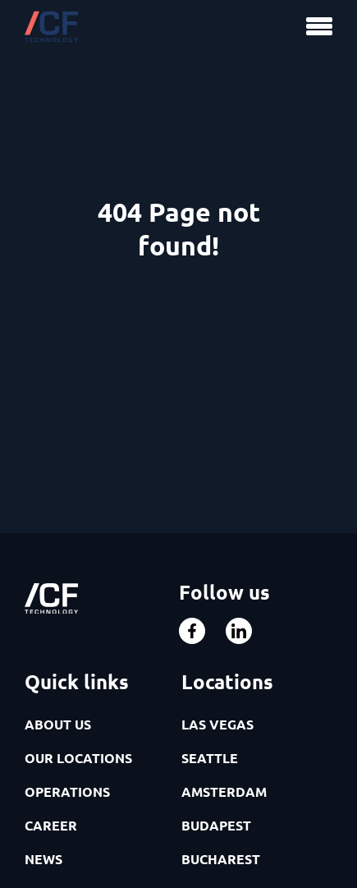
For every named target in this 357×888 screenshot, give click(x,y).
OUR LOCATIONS (78, 757)
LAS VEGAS (217, 724)
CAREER (51, 825)
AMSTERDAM (224, 791)
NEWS (43, 858)
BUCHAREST (220, 858)
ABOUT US (58, 724)
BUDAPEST (216, 825)
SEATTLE (209, 757)
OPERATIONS (67, 791)
